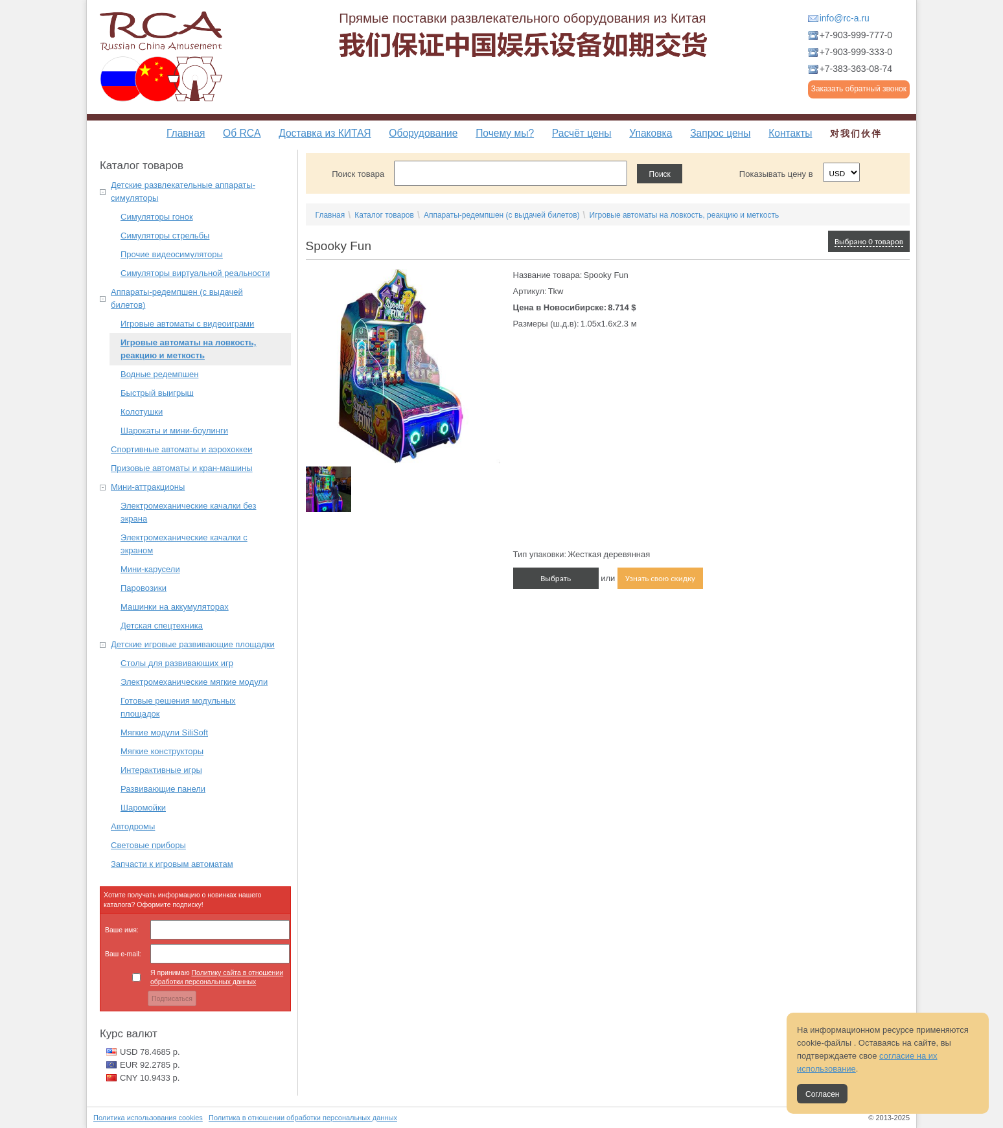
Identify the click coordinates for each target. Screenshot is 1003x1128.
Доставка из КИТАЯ (325, 133)
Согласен (822, 1094)
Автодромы (133, 826)
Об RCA (241, 133)
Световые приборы (148, 845)
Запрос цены (720, 133)
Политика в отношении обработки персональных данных (303, 1118)
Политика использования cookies (148, 1118)
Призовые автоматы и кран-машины (182, 468)
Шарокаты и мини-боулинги (174, 430)
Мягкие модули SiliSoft (164, 732)
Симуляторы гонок (157, 217)
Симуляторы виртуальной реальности (195, 273)
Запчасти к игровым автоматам (172, 864)
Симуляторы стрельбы (165, 235)
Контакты (790, 133)
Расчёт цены (582, 133)
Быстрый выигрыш (157, 393)
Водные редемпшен (159, 374)
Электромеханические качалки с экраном (184, 544)
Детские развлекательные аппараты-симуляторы (183, 191)
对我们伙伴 (856, 133)
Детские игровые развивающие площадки (193, 644)
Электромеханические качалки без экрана (188, 512)
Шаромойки (143, 807)
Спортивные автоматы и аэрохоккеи (181, 449)
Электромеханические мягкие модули (194, 682)
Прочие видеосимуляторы (172, 254)
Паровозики (144, 588)
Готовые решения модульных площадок (178, 707)
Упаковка (650, 133)
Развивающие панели (163, 789)
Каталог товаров (384, 215)
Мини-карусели (150, 569)
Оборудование (423, 133)
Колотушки (142, 412)
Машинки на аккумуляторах (175, 607)
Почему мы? (505, 133)
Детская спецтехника (162, 625)
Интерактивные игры (161, 770)
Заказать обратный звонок (858, 88)
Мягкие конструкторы (162, 751)
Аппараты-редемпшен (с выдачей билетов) (177, 298)
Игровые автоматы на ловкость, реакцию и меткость (188, 349)
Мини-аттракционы (148, 487)
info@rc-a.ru (845, 18)
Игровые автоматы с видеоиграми (187, 323)
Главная (186, 133)
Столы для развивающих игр (177, 663)
